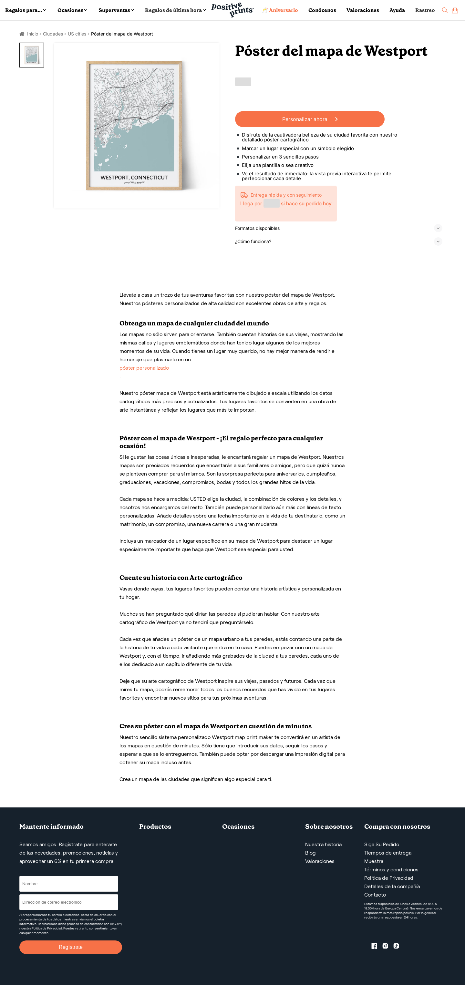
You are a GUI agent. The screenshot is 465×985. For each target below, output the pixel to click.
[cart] (455, 10)
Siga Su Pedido (381, 844)
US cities (77, 33)
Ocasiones (72, 10)
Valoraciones (362, 10)
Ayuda (397, 10)
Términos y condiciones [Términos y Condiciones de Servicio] (391, 869)
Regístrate (71, 947)
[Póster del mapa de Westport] (137, 126)
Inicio (32, 33)
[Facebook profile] (376, 947)
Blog (310, 853)
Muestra (373, 861)
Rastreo (425, 10)
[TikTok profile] (398, 947)
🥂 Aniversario (280, 10)
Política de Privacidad (388, 878)
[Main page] (232, 10)
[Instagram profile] (387, 947)
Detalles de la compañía (392, 886)
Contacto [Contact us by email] (375, 895)
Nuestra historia (323, 844)
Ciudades (53, 33)
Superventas (116, 10)
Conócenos (322, 10)
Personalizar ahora (310, 119)
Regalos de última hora (175, 10)
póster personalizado (144, 368)
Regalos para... (25, 10)
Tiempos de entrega (387, 853)
